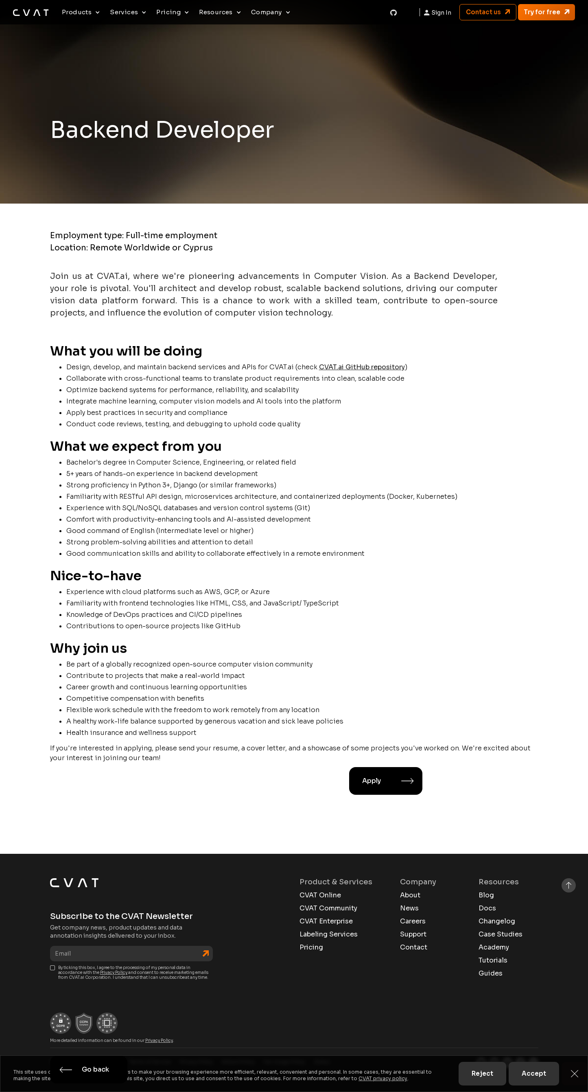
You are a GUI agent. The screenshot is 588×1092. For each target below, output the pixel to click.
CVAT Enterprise (326, 921)
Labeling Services (328, 934)
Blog (486, 895)
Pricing (311, 947)
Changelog (497, 921)
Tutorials (493, 960)
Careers (413, 921)
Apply (371, 780)
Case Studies (500, 934)
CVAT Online (320, 895)
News (409, 908)
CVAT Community (328, 908)
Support (413, 934)
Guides (491, 973)
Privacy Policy (113, 972)
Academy (494, 947)
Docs (487, 908)
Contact (413, 947)
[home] (31, 12)
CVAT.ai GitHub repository (362, 367)
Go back (95, 1069)
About (410, 895)
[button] (81, 12)
